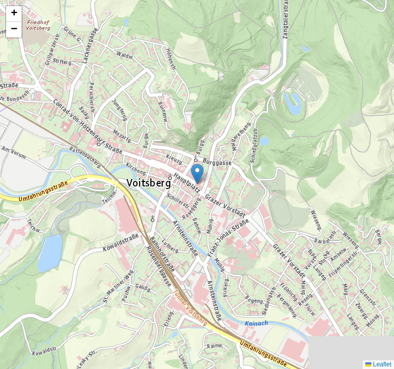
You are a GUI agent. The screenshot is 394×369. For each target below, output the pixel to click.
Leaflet (378, 364)
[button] (197, 173)
